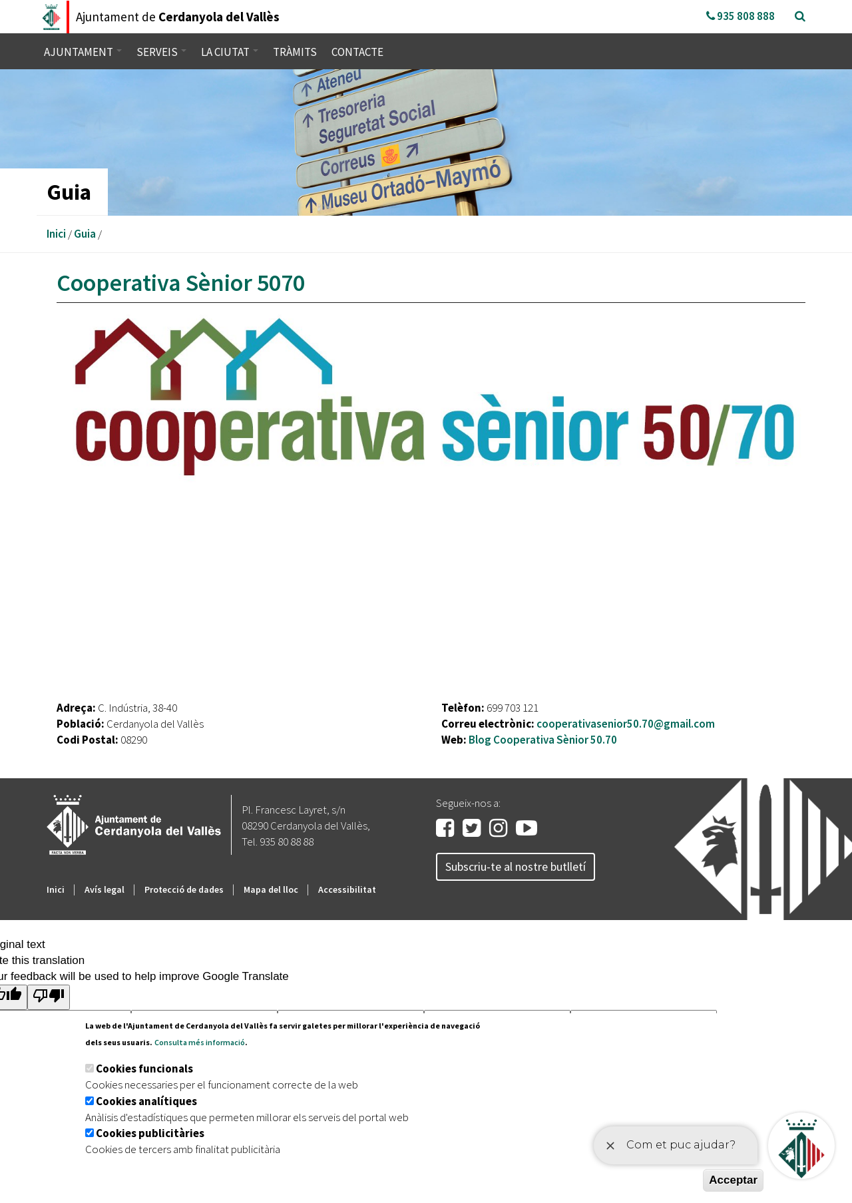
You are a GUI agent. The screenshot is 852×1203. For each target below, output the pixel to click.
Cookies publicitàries (150, 1133)
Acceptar (733, 1180)
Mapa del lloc (271, 889)
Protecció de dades (184, 889)
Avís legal (104, 889)
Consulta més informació (199, 1042)
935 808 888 (740, 16)
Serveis (161, 52)
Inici (56, 233)
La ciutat (229, 52)
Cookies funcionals (144, 1068)
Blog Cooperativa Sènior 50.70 (543, 739)
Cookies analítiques (146, 1101)
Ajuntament (83, 52)
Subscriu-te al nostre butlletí (515, 866)
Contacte (357, 52)
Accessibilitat (347, 889)
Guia (85, 233)
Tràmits (295, 52)
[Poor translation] (48, 997)
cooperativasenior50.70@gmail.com (625, 723)
